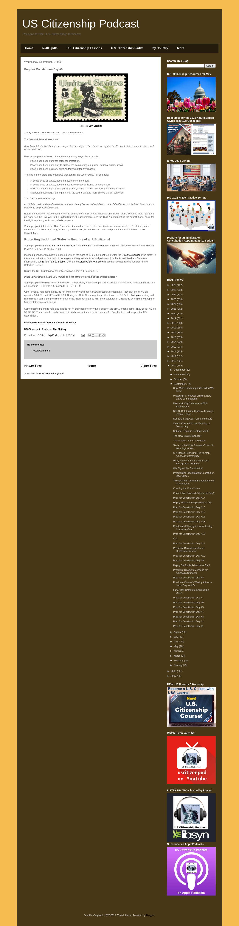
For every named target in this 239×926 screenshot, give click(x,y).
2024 (174, 294)
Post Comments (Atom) (51, 373)
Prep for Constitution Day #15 (189, 512)
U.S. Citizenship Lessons (84, 48)
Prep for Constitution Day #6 (188, 602)
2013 (174, 346)
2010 (174, 361)
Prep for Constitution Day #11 (189, 543)
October (178, 379)
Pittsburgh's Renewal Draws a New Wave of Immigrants (192, 397)
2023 (174, 299)
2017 (174, 327)
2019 (174, 318)
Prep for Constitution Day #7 (188, 597)
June (177, 641)
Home (29, 48)
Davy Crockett (95, 126)
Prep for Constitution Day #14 (189, 516)
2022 (174, 304)
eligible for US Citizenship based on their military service (79, 245)
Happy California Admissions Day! (191, 565)
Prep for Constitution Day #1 (188, 626)
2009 (174, 365)
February (179, 660)
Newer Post (33, 366)
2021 (174, 308)
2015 (174, 337)
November (180, 374)
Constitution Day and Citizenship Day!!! (194, 493)
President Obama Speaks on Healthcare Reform (188, 549)
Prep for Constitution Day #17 (189, 497)
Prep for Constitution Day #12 (189, 533)
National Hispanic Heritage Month (191, 431)
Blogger (150, 915)
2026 (174, 285)
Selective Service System (92, 261)
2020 (174, 313)
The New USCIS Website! (187, 435)
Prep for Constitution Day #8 (188, 577)
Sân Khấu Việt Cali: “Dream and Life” (193, 418)
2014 (174, 341)
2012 (174, 351)
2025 (174, 289)
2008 (174, 671)
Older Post (149, 366)
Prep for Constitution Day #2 (188, 621)
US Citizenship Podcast (80, 23)
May (176, 646)
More (180, 48)
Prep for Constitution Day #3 (188, 616)
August (178, 632)
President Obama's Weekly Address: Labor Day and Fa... (192, 584)
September (180, 384)
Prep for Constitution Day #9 (188, 560)
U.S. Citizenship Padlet (127, 48)
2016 (174, 332)
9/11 (175, 538)
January (178, 665)
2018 (174, 323)
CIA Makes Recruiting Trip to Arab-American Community (191, 454)
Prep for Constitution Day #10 (189, 555)
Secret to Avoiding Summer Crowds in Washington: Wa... (193, 447)
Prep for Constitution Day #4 (188, 611)
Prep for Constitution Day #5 (188, 607)
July (176, 636)
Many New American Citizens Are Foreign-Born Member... (191, 462)
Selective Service (131, 255)
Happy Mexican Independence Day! (192, 502)
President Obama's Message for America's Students (190, 571)
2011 (174, 356)
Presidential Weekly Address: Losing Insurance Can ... (192, 528)
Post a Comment (41, 350)
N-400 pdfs (50, 48)
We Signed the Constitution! (188, 468)
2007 (174, 676)
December (180, 369)
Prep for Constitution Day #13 (189, 521)
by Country (160, 48)
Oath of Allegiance (134, 295)
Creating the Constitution (186, 488)
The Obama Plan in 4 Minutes (189, 440)
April (176, 650)
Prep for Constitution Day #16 (189, 507)
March (177, 655)
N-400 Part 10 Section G (55, 261)
